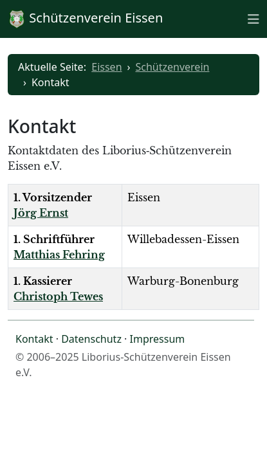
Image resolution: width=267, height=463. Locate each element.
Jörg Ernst (41, 212)
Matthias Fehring (59, 254)
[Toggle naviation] (253, 19)
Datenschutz (91, 339)
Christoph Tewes (58, 296)
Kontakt (34, 339)
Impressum (157, 339)
